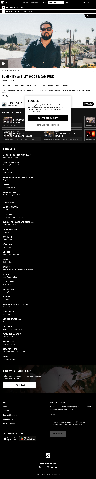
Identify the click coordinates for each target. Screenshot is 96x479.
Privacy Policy (77, 424)
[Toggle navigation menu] (93, 2)
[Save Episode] (93, 71)
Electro (37, 85)
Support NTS (8, 419)
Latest (16, 3)
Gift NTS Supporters (10, 423)
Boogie (65, 85)
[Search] (67, 2)
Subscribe (58, 433)
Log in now (19, 385)
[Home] (2, 2)
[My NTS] (89, 3)
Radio (8, 3)
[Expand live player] (93, 16)
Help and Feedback (10, 415)
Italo (16, 85)
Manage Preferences (48, 125)
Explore (25, 3)
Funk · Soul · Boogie (9, 125)
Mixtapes (35, 3)
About (5, 406)
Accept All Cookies (48, 118)
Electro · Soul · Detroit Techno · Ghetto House (19, 139)
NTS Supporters (55, 3)
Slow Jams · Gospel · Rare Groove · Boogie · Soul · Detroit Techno (62, 139)
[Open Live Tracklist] (87, 16)
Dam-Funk (11, 80)
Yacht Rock (7, 85)
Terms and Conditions (53, 474)
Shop (44, 3)
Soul (44, 85)
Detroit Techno (54, 85)
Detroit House (25, 85)
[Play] (48, 41)
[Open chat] (84, 2)
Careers (6, 410)
